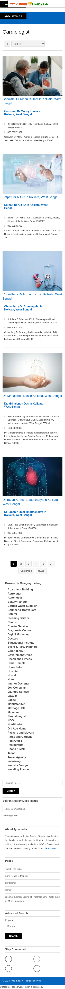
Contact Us (10, 883)
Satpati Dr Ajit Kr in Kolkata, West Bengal (30, 197)
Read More (50, 848)
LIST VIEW (7, 44)
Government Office (20, 654)
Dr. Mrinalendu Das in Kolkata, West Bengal (32, 396)
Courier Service (18, 626)
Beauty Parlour (17, 601)
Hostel (12, 675)
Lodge (12, 699)
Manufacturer (16, 704)
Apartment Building (20, 589)
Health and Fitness (20, 659)
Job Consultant (17, 687)
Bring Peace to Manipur (16, 876)
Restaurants (15, 744)
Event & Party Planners (23, 646)
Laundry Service (18, 691)
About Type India (13, 869)
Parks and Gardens (20, 736)
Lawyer (12, 695)
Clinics (12, 622)
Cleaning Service (19, 618)
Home (8, 890)
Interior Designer (18, 683)
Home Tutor (15, 667)
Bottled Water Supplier (22, 605)
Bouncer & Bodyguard (22, 609)
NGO (11, 720)
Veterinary (14, 761)
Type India (15, 980)
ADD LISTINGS (13, 16)
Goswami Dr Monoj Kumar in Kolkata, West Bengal (32, 101)
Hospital (13, 671)
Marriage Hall (16, 708)
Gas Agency (15, 650)
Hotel (11, 679)
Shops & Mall (16, 749)
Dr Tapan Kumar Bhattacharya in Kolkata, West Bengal (31, 502)
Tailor (11, 753)
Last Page (26, 570)
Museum (13, 712)
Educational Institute (21, 642)
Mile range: (8, 815)
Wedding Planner (19, 769)
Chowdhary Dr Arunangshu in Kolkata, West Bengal (32, 296)
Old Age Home (17, 728)
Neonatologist (17, 716)
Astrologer (14, 593)
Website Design (18, 765)
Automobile (15, 597)
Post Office (15, 740)
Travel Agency (17, 757)
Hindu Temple (16, 663)
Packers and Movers (21, 732)
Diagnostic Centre (19, 630)
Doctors (13, 638)
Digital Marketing (19, 634)
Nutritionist (15, 724)
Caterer (12, 614)
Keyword (9, 920)
